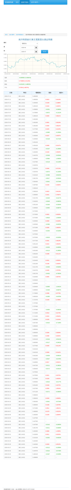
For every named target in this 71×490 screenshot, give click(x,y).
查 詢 (44, 51)
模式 (5, 42)
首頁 (17, 2)
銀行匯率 (11, 34)
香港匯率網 (9, 2)
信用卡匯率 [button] (35, 2)
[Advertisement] (35, 18)
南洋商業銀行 (20, 34)
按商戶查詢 (24, 2)
